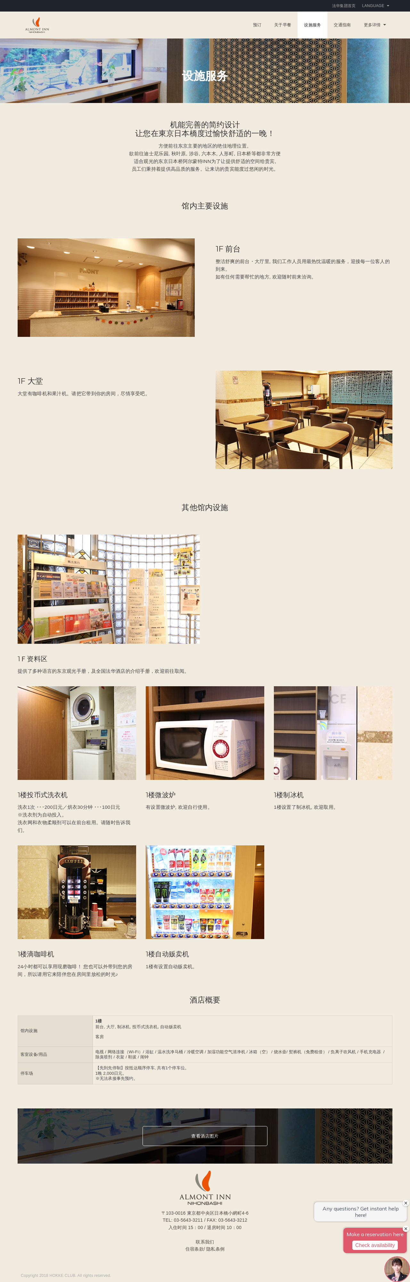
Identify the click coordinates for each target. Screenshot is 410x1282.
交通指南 (342, 24)
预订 (257, 24)
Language (375, 6)
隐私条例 (215, 1249)
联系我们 (205, 1241)
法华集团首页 (344, 6)
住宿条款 (194, 1249)
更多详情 (375, 24)
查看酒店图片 (204, 1136)
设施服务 (312, 24)
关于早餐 (282, 24)
